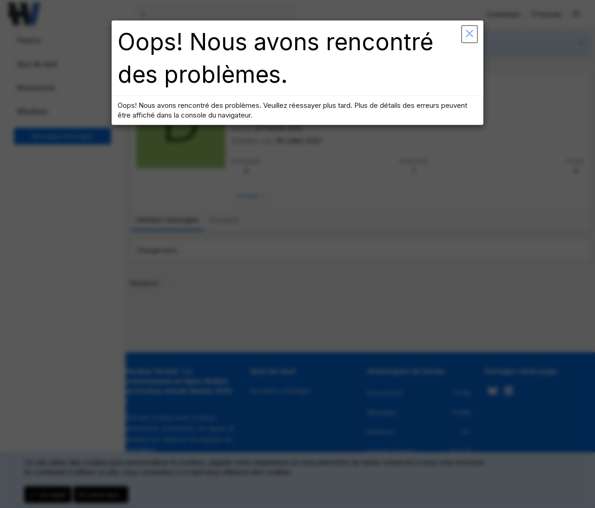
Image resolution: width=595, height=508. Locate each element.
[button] (462, 42)
